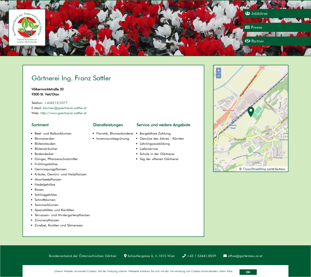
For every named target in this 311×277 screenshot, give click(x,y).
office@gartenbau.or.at (242, 256)
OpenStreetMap (254, 169)
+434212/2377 (55, 103)
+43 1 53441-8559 (199, 256)
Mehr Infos (226, 271)
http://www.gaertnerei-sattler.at (63, 113)
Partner (254, 41)
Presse (253, 27)
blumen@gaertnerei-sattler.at (64, 108)
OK (248, 272)
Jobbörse (256, 13)
